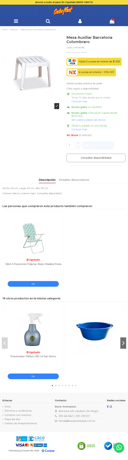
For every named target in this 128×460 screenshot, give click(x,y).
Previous (5, 343)
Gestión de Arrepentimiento (20, 423)
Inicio (7, 406)
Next (123, 343)
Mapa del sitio (12, 419)
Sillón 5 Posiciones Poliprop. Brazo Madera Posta (33, 264)
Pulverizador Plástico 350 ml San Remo (33, 356)
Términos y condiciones (18, 410)
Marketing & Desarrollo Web (24, 450)
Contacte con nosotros (17, 415)
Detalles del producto (74, 179)
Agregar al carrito (98, 145)
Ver (33, 283)
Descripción (47, 179)
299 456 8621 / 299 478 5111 (74, 416)
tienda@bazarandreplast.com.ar (76, 420)
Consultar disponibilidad (96, 157)
